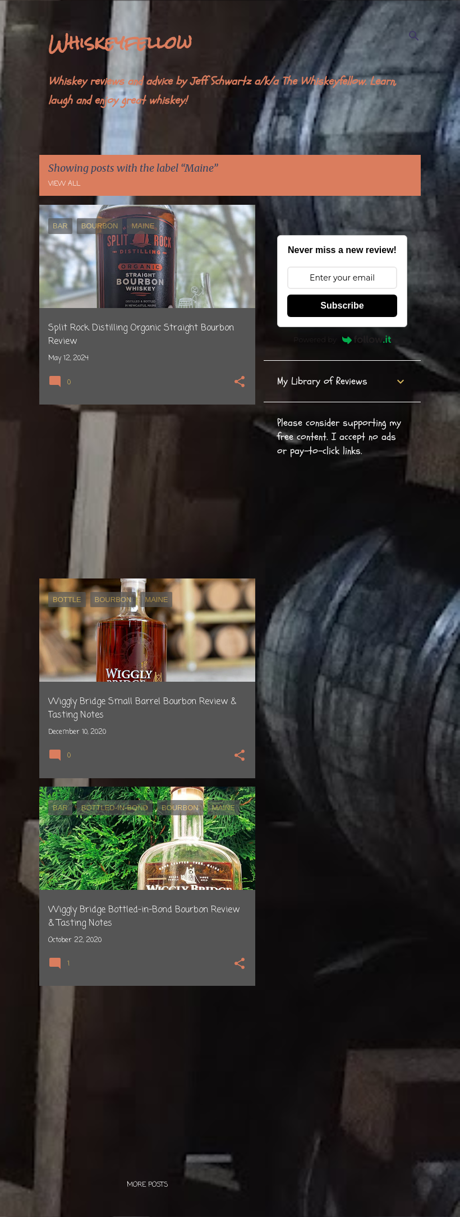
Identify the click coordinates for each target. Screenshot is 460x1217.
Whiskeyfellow (120, 42)
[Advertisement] (143, 491)
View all (64, 184)
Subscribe (342, 305)
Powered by (342, 339)
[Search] (414, 35)
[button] (239, 383)
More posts (147, 1185)
